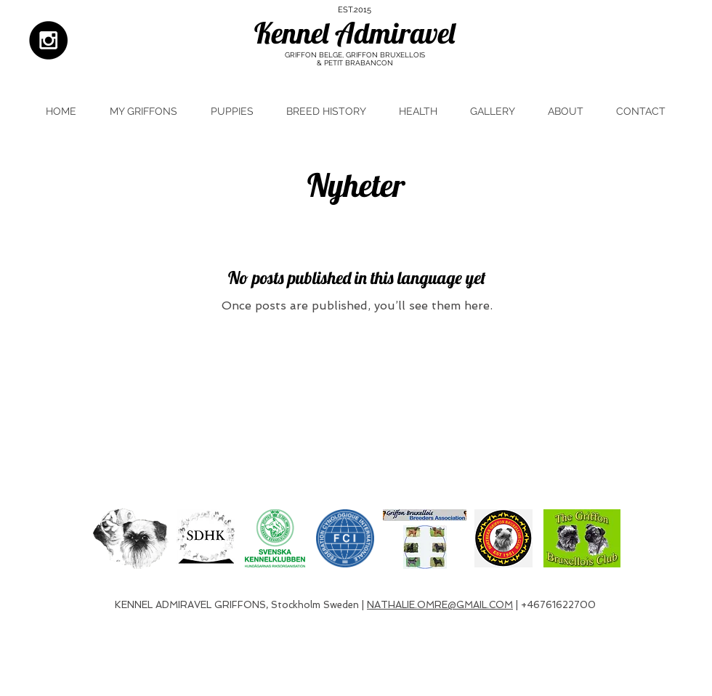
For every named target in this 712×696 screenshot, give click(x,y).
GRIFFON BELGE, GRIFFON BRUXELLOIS (355, 55)
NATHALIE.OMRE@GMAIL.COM (440, 604)
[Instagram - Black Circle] (48, 40)
